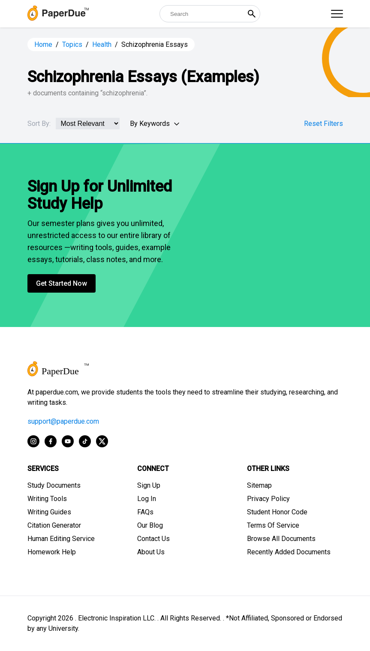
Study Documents (54, 485)
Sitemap (259, 485)
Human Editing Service (61, 539)
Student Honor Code (277, 512)
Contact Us (153, 539)
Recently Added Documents (289, 552)
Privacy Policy (268, 499)
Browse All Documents (281, 539)
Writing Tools (47, 499)
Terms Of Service (273, 525)
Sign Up (148, 485)
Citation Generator (54, 525)
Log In (146, 499)
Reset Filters (323, 123)
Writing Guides (49, 512)
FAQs (145, 512)
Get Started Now (61, 283)
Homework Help (51, 552)
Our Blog (150, 525)
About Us (151, 552)
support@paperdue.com (63, 421)
